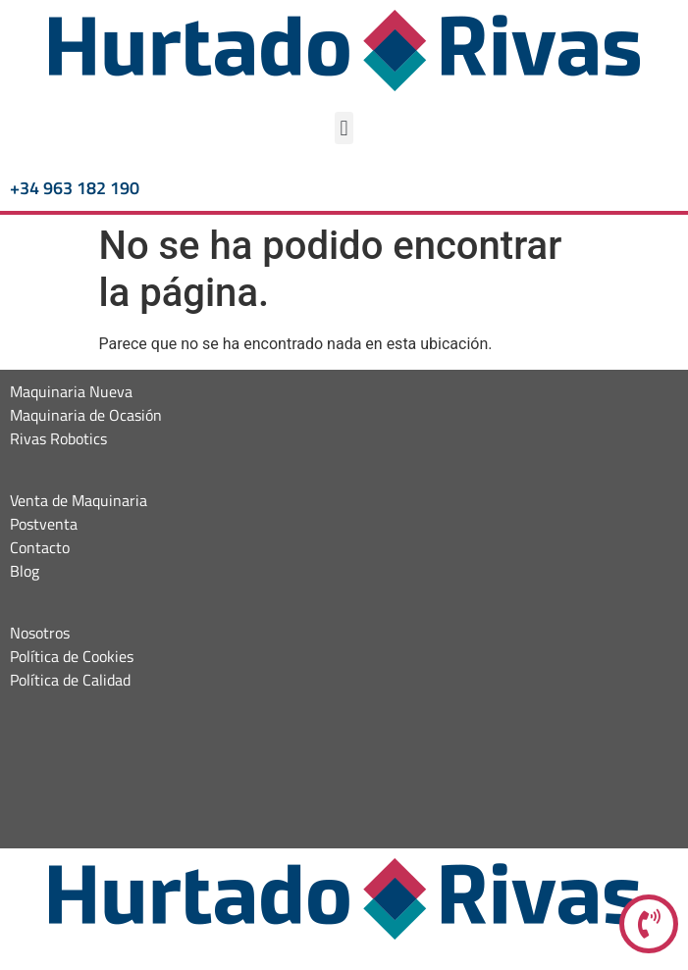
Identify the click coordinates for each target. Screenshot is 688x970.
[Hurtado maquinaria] (344, 775)
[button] (344, 128)
